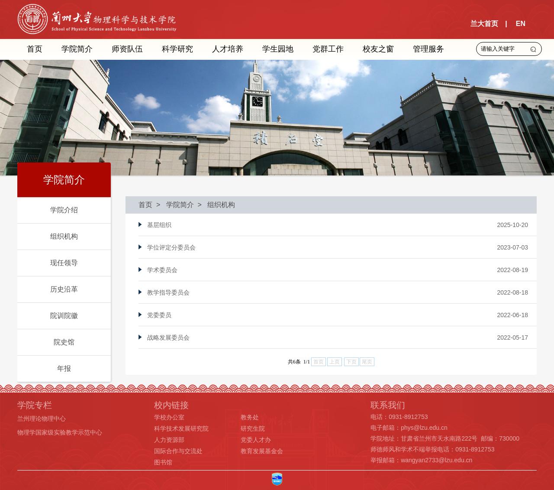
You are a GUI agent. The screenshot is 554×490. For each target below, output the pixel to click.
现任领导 (64, 262)
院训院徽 (64, 315)
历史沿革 (64, 289)
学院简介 (77, 49)
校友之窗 (378, 49)
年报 (64, 368)
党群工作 (328, 49)
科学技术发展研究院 (181, 428)
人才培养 (227, 49)
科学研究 (177, 49)
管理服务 (428, 49)
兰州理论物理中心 (41, 418)
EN (520, 23)
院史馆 (64, 342)
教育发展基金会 (262, 451)
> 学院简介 (173, 204)
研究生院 (253, 428)
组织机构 (64, 236)
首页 (34, 49)
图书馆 (163, 462)
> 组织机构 (214, 204)
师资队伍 (127, 49)
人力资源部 (169, 439)
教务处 (250, 417)
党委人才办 (256, 439)
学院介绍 (64, 210)
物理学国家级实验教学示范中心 (59, 432)
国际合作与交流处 (178, 451)
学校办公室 (169, 417)
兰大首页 (484, 23)
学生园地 (277, 49)
